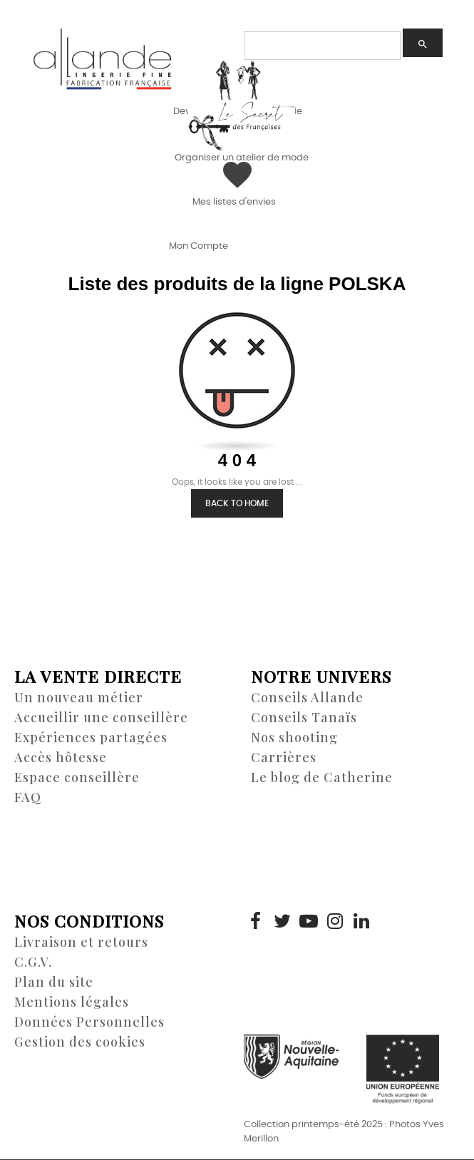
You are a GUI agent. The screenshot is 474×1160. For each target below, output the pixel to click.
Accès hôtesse (60, 757)
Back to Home (237, 503)
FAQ (27, 797)
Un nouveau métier (78, 697)
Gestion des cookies (79, 1041)
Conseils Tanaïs (304, 717)
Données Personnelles (89, 1021)
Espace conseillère (77, 777)
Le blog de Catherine (322, 777)
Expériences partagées (91, 737)
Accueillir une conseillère (101, 717)
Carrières (283, 757)
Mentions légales (71, 1001)
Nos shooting (294, 737)
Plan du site (53, 981)
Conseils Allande (307, 697)
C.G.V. (33, 961)
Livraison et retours (81, 941)
